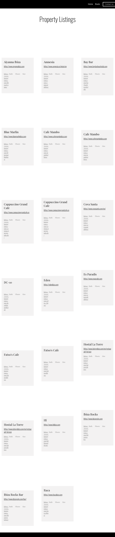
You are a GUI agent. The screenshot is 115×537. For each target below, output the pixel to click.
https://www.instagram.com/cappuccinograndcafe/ (6, 229)
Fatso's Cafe (11, 354)
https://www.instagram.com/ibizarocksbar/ (6, 513)
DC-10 (8, 282)
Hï (45, 420)
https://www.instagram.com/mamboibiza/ (46, 150)
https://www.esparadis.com (93, 278)
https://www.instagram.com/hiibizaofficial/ (46, 438)
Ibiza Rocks (91, 414)
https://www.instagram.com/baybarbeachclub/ (86, 81)
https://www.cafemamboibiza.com (55, 136)
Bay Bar (88, 62)
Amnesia (49, 62)
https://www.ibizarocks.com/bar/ (15, 499)
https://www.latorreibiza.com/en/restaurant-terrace (18, 430)
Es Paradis (90, 274)
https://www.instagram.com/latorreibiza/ (6, 443)
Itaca (47, 490)
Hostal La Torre (13, 424)
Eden (47, 280)
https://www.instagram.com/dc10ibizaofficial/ (6, 302)
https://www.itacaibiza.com (53, 494)
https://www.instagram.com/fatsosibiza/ (6, 373)
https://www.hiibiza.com (52, 424)
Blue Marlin (11, 132)
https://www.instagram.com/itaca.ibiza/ (46, 508)
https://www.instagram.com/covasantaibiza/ (86, 222)
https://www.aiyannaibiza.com (14, 66)
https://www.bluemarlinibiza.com (15, 136)
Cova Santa (90, 204)
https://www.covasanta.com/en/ (95, 208)
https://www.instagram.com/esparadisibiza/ (86, 292)
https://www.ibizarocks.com (93, 418)
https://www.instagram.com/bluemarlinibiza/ (6, 151)
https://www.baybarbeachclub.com (95, 66)
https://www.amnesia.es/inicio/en (55, 66)
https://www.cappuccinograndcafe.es (16, 212)
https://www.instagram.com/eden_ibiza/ (46, 298)
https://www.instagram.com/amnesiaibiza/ (46, 80)
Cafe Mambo (51, 132)
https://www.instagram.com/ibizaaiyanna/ (6, 80)
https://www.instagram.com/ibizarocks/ (86, 433)
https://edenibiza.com (51, 284)
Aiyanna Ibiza (12, 62)
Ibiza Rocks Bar (13, 494)
